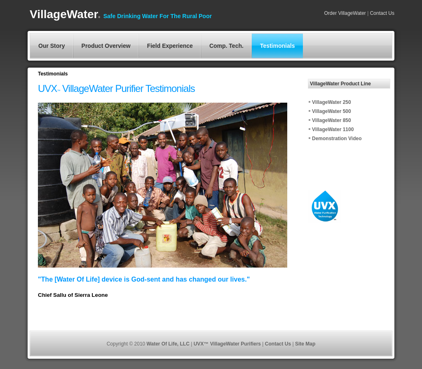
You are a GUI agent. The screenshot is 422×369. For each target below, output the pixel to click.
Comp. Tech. (226, 45)
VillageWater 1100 (333, 129)
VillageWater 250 (331, 102)
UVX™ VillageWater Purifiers (228, 344)
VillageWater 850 (331, 120)
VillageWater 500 (331, 111)
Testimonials (277, 45)
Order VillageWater (345, 13)
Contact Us (381, 13)
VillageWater (65, 14)
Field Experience (170, 45)
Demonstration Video (336, 138)
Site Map (305, 344)
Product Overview (106, 45)
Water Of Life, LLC (169, 344)
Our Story (51, 45)
